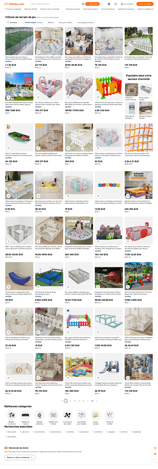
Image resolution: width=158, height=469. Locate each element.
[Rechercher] (92, 4)
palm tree (123, 432)
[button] (83, 4)
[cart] (116, 4)
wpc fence (24, 432)
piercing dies (11, 437)
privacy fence (83, 432)
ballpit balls (136, 432)
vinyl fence (69, 432)
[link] (155, 448)
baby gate (111, 432)
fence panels (11, 432)
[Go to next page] (97, 401)
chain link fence (39, 432)
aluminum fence (55, 432)
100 (92, 401)
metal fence (97, 432)
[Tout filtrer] (12, 22)
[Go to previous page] (61, 401)
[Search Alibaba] (55, 4)
